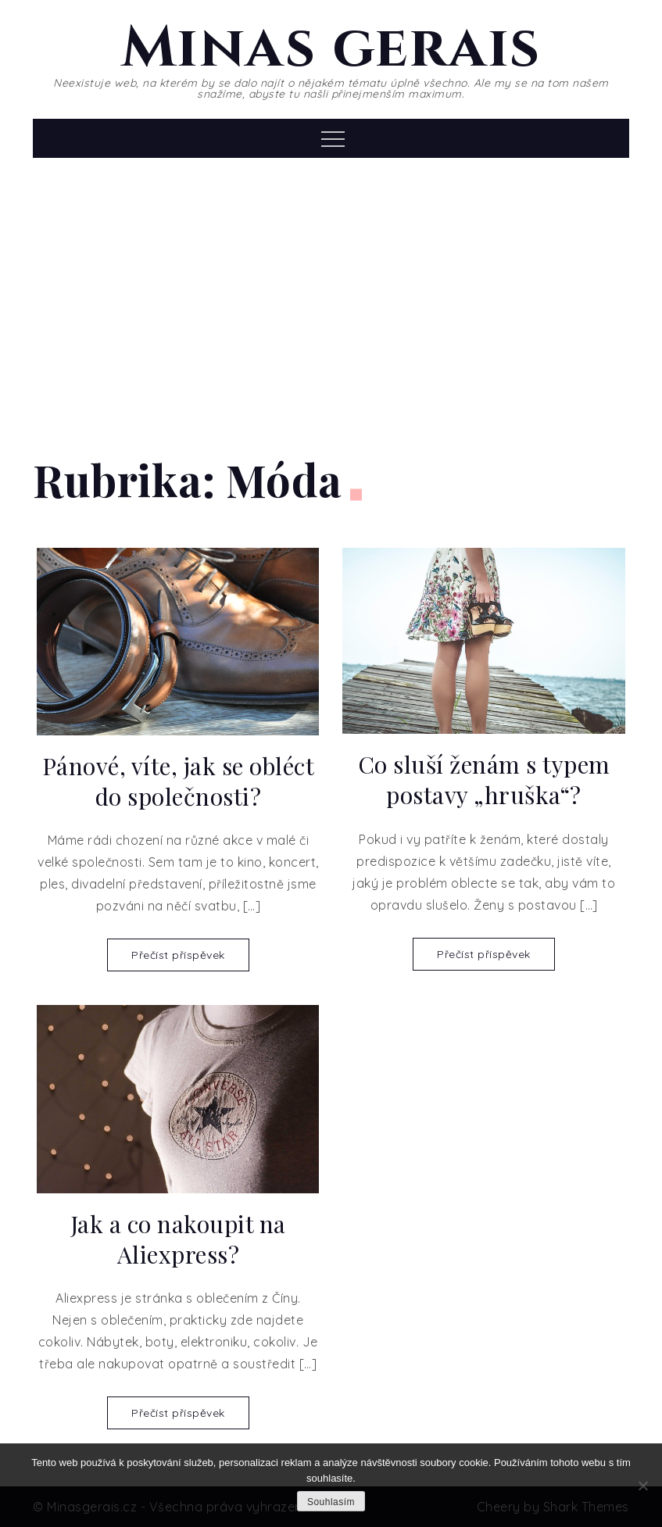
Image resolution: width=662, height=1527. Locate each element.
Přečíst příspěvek (178, 955)
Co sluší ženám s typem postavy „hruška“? (484, 779)
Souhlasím (331, 1502)
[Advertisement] (330, 290)
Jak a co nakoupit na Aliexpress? (178, 1239)
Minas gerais (331, 48)
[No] (642, 1485)
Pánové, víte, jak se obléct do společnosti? (178, 781)
